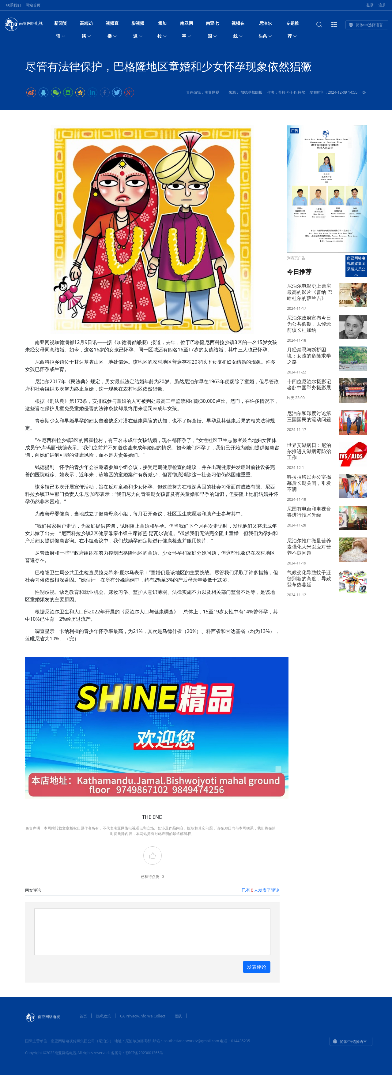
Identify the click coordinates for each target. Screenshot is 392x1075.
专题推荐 (292, 25)
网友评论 (33, 890)
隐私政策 (103, 1016)
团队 (178, 1016)
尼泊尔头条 (265, 25)
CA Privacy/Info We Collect (142, 1016)
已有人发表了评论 (261, 890)
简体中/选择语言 (366, 25)
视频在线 (238, 25)
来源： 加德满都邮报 (245, 92)
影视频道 (137, 25)
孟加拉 (162, 25)
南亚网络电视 (23, 24)
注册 (382, 5)
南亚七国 (212, 25)
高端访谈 (86, 25)
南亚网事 (186, 25)
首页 (83, 1016)
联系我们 (13, 5)
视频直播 (112, 25)
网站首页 (33, 5)
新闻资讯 (60, 25)
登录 (370, 5)
